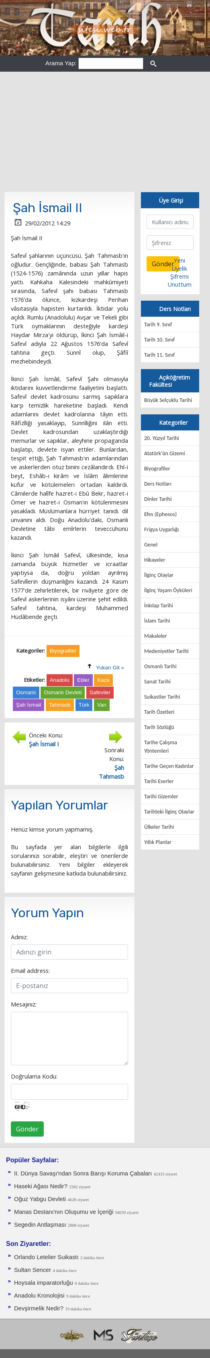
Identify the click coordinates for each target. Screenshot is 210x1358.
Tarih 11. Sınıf (159, 355)
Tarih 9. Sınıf (158, 324)
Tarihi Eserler (158, 781)
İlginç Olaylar (158, 575)
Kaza (103, 680)
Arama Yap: (61, 63)
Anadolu (59, 680)
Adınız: (19, 937)
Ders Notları (157, 483)
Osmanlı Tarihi (160, 666)
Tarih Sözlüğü (159, 727)
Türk (84, 705)
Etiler (83, 680)
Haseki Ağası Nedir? (40, 1186)
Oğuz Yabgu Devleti (40, 1199)
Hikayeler (154, 559)
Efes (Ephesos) (160, 514)
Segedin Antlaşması (40, 1224)
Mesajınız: (24, 1004)
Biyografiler (157, 468)
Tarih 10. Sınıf (159, 339)
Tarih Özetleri (159, 712)
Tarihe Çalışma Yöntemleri (160, 746)
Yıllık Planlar (157, 842)
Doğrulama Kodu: (34, 1076)
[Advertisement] (105, 132)
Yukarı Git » (110, 668)
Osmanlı (26, 692)
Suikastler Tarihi (162, 696)
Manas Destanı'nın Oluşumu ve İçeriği (63, 1212)
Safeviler (100, 692)
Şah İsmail (28, 705)
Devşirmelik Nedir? (38, 1308)
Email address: (30, 970)
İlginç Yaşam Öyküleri (168, 590)
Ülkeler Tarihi (159, 827)
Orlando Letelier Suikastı (46, 1257)
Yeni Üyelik (179, 264)
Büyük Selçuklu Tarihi (168, 400)
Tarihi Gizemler (161, 796)
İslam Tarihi (157, 620)
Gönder (27, 1129)
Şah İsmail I (44, 744)
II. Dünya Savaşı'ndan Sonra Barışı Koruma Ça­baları (83, 1173)
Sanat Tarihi (157, 681)
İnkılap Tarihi (158, 605)
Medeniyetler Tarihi (166, 651)
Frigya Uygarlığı (161, 529)
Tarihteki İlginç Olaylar (169, 811)
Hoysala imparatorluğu (43, 1283)
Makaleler (155, 636)
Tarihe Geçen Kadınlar (169, 766)
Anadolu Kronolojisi (39, 1295)
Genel (150, 544)
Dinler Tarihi (158, 499)
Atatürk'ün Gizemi (164, 453)
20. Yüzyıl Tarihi (161, 438)
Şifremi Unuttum (179, 280)
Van (101, 705)
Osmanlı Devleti (63, 692)
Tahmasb (60, 705)
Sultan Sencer (32, 1270)
